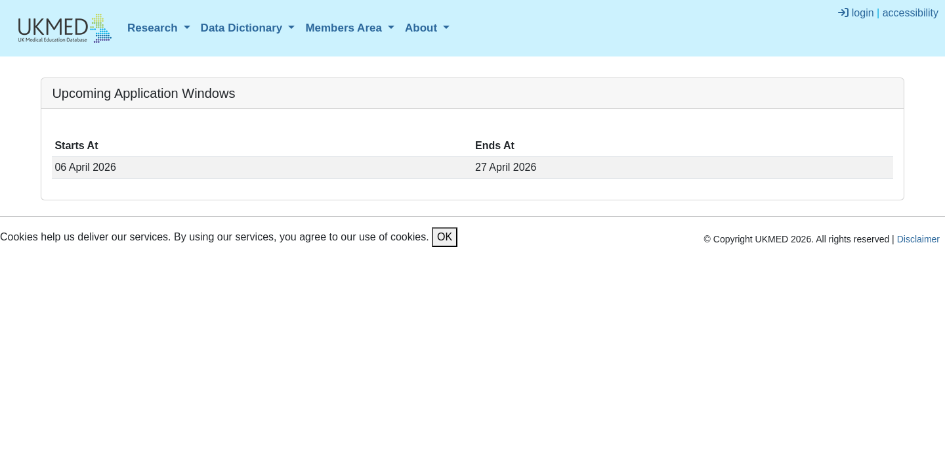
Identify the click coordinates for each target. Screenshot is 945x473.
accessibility (910, 12)
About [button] (422, 28)
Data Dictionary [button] (243, 28)
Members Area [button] (345, 28)
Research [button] (153, 28)
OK (444, 236)
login (855, 12)
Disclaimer (918, 239)
